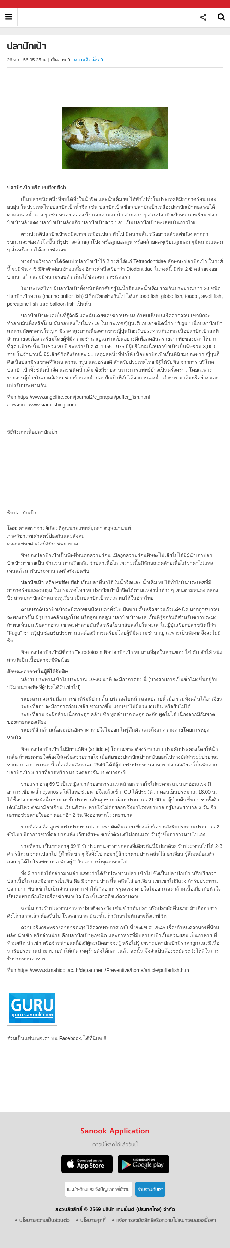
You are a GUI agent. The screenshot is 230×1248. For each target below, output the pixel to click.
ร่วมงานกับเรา (150, 1189)
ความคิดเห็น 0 (88, 59)
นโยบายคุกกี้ (93, 1221)
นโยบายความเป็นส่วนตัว (44, 1221)
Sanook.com (21, 4)
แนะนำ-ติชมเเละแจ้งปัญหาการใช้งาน (98, 1189)
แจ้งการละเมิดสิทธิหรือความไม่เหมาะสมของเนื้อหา (166, 1221)
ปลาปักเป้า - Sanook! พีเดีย (108, 17)
